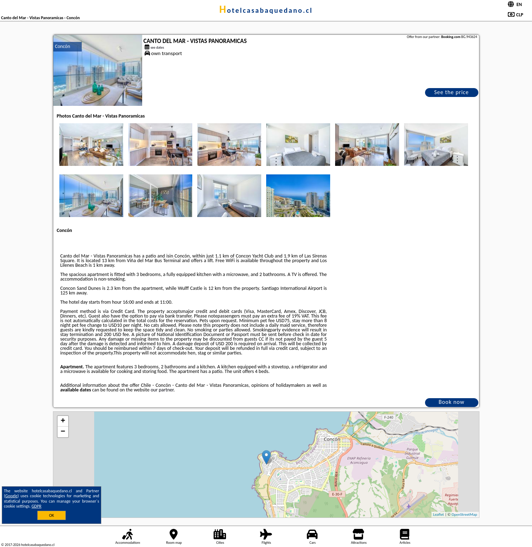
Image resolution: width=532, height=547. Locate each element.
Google (11, 495)
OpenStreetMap (464, 514)
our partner (162, 390)
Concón (62, 46)
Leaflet (438, 514)
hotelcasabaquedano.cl (266, 10)
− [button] (62, 432)
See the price (451, 92)
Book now (451, 402)
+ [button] (62, 421)
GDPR (37, 506)
